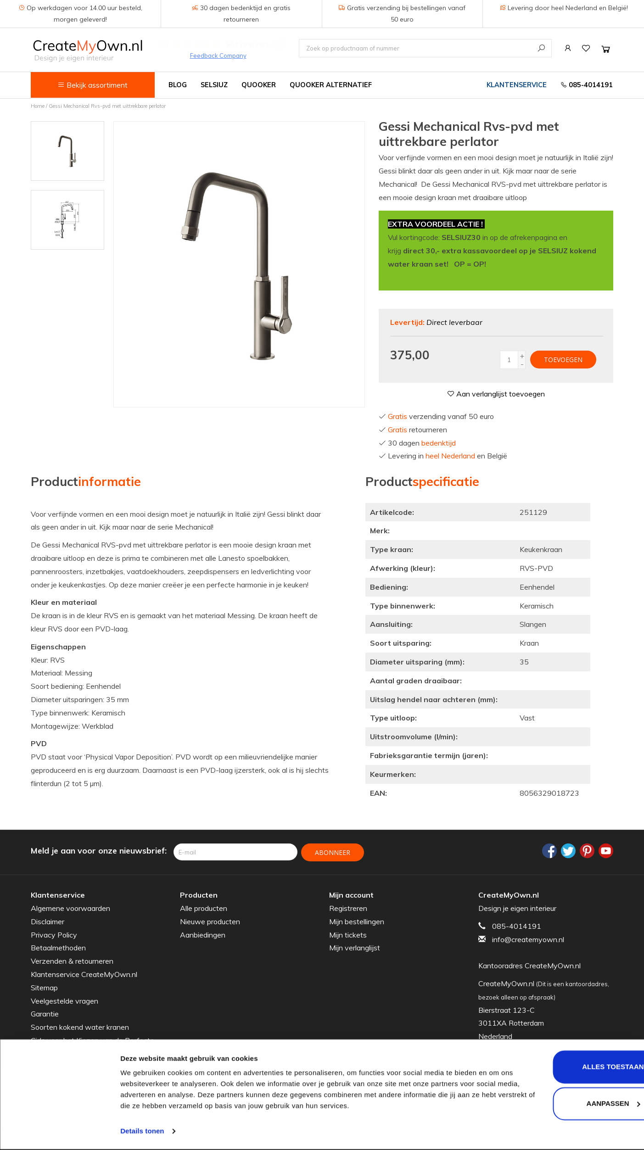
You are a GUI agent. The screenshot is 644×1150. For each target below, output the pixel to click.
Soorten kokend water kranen (80, 1026)
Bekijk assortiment (92, 84)
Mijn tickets (348, 934)
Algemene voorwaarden (70, 907)
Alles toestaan (567, 1068)
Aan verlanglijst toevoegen (496, 393)
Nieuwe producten (210, 921)
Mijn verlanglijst (354, 947)
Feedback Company (218, 55)
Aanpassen (567, 1104)
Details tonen (142, 1132)
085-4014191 (586, 85)
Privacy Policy (54, 934)
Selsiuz (214, 85)
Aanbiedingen (202, 934)
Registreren (348, 907)
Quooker (258, 85)
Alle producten (203, 907)
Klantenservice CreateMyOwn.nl (84, 973)
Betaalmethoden (58, 947)
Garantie (45, 1013)
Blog (177, 85)
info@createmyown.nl (528, 938)
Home (38, 106)
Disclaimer (47, 921)
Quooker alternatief (331, 85)
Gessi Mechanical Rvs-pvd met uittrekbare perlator (107, 106)
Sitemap (44, 987)
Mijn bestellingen (356, 921)
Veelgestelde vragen (64, 1000)
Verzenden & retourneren (72, 960)
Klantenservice (517, 85)
